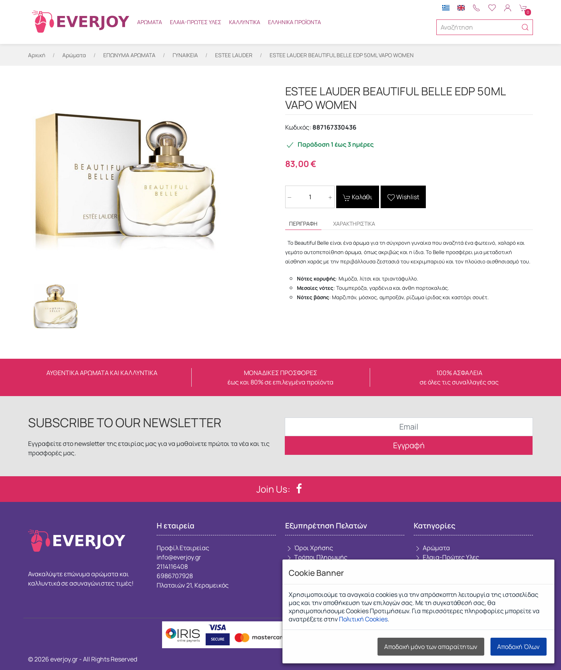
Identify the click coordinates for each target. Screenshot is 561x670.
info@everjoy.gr (179, 557)
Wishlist (403, 197)
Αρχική (36, 55)
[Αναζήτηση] (484, 27)
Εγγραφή (409, 445)
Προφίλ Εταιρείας (183, 548)
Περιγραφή (303, 223)
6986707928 (175, 576)
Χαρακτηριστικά (354, 223)
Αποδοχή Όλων (518, 646)
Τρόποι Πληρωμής (316, 557)
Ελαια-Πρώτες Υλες (195, 22)
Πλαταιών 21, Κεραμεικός (193, 585)
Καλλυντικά (244, 22)
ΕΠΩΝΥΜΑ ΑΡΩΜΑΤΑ (129, 55)
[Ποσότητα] (310, 197)
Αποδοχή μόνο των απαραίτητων (430, 646)
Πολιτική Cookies (363, 619)
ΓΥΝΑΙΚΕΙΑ (185, 55)
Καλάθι (357, 197)
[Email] (409, 426)
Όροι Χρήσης (309, 548)
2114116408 (172, 566)
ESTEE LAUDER (233, 55)
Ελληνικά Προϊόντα (294, 22)
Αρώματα (149, 22)
